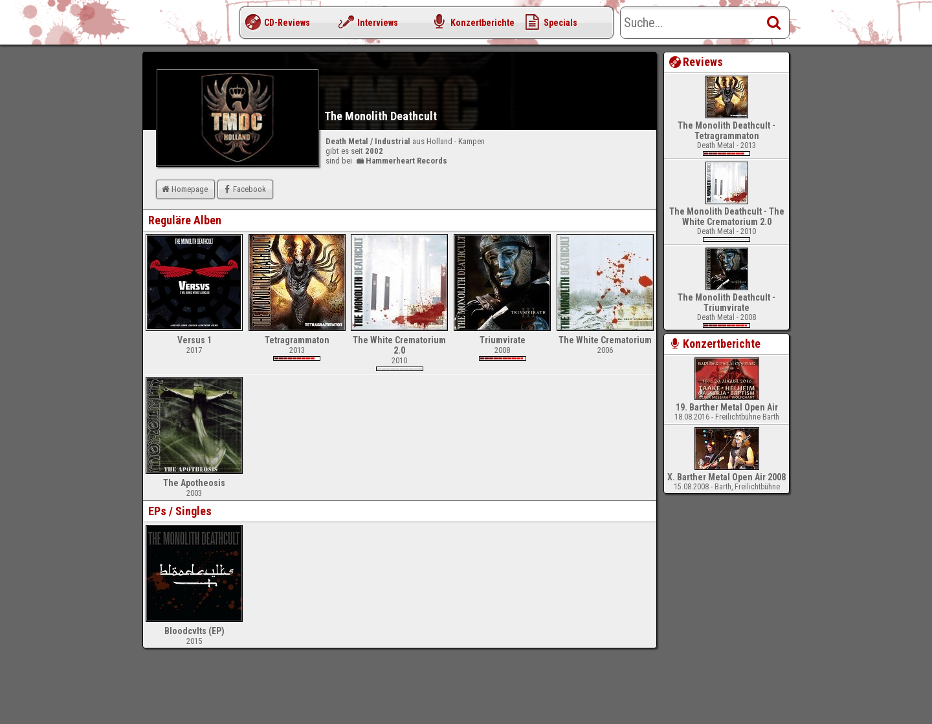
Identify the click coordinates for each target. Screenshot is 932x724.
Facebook (243, 189)
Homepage (184, 189)
